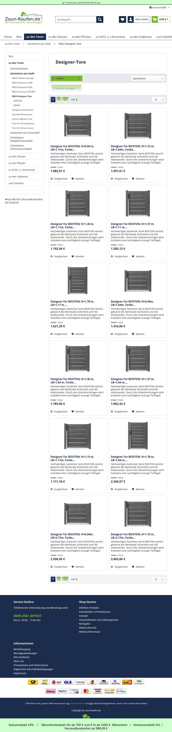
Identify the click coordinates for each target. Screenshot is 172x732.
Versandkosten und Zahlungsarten (98, 619)
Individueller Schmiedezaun (95, 611)
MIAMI (17, 105)
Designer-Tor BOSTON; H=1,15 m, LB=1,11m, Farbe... (72, 458)
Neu (11, 56)
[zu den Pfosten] (81, 37)
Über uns (19, 661)
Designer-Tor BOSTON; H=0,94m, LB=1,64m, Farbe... (132, 303)
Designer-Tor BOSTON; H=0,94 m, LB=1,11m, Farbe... (72, 148)
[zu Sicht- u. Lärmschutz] (110, 37)
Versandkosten (78, 703)
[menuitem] (79, 21)
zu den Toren (16, 62)
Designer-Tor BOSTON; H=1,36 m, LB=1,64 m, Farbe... (72, 380)
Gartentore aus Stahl (22, 73)
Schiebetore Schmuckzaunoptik (21, 147)
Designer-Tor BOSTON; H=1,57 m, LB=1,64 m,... (133, 380)
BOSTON (18, 100)
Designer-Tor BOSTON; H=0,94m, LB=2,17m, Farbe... (72, 536)
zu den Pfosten (17, 163)
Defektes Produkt (89, 607)
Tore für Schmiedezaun (23, 123)
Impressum (20, 673)
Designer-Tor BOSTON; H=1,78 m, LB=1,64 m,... (133, 458)
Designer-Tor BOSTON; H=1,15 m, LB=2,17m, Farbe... (133, 536)
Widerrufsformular (89, 631)
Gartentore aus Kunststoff (24, 132)
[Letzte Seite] (65, 99)
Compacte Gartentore (22, 109)
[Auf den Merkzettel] (78, 179)
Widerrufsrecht (87, 627)
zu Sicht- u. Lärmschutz (22, 169)
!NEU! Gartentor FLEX (22, 87)
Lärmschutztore (19, 68)
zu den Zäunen (17, 156)
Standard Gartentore (22, 114)
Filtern (58, 78)
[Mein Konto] (139, 19)
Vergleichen (59, 178)
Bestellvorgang (22, 649)
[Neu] (19, 37)
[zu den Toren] (35, 37)
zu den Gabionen (18, 176)
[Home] (8, 37)
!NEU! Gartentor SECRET (23, 91)
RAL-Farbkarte (22, 657)
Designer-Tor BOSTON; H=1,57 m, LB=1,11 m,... (133, 225)
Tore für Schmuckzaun (23, 128)
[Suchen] (99, 19)
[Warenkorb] (161, 19)
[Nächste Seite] (58, 99)
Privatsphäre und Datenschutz (31, 665)
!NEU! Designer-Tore (22, 96)
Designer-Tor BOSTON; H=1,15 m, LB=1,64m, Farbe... (133, 148)
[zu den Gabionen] (141, 37)
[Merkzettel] (122, 19)
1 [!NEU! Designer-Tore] (53, 99)
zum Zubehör (16, 183)
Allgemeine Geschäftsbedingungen (33, 669)
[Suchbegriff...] (79, 19)
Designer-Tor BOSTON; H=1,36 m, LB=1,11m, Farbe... (72, 225)
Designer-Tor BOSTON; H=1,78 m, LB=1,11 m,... (72, 303)
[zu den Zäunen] (58, 37)
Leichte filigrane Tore (22, 118)
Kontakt (83, 615)
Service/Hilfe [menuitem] (158, 7)
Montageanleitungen (25, 653)
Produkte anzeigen (66, 88)
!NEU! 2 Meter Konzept (23, 78)
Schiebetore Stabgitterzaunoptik (21, 139)
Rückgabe (84, 623)
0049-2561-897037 (27, 616)
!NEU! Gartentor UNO (22, 82)
